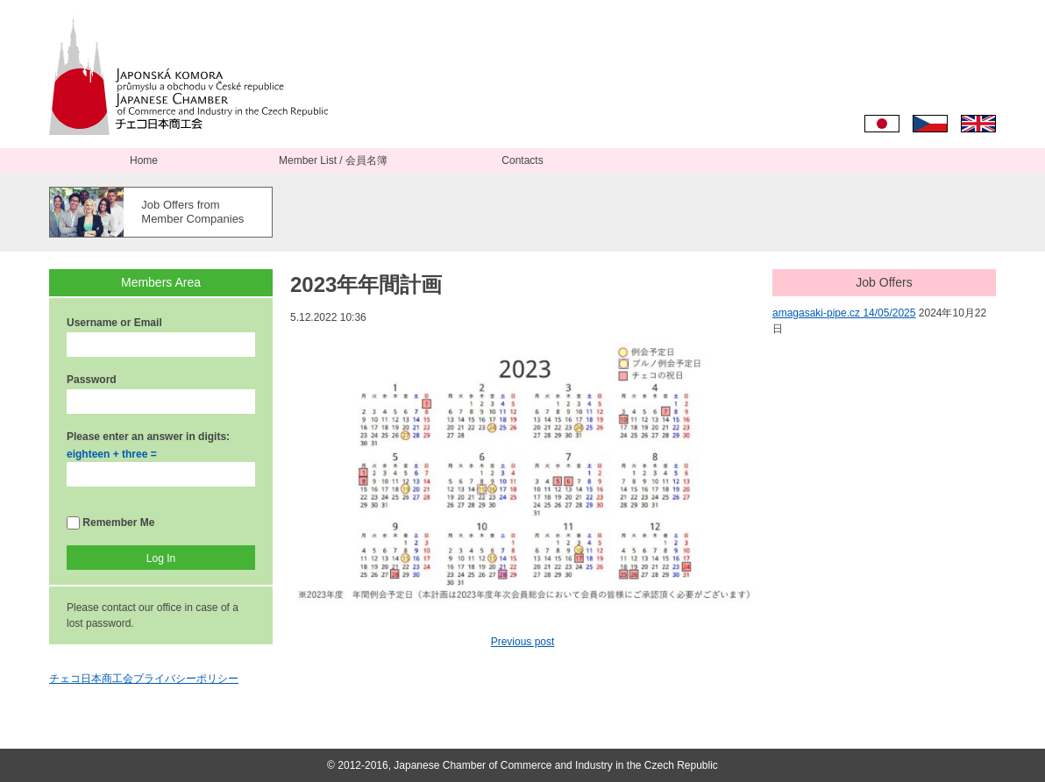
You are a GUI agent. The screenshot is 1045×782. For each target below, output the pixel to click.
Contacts (522, 160)
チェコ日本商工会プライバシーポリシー (143, 678)
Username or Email (114, 322)
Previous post (523, 642)
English (978, 123)
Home (144, 160)
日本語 (881, 123)
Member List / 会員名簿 (333, 160)
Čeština (930, 123)
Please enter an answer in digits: (148, 436)
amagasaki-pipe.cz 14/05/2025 (843, 313)
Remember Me (110, 523)
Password (92, 379)
